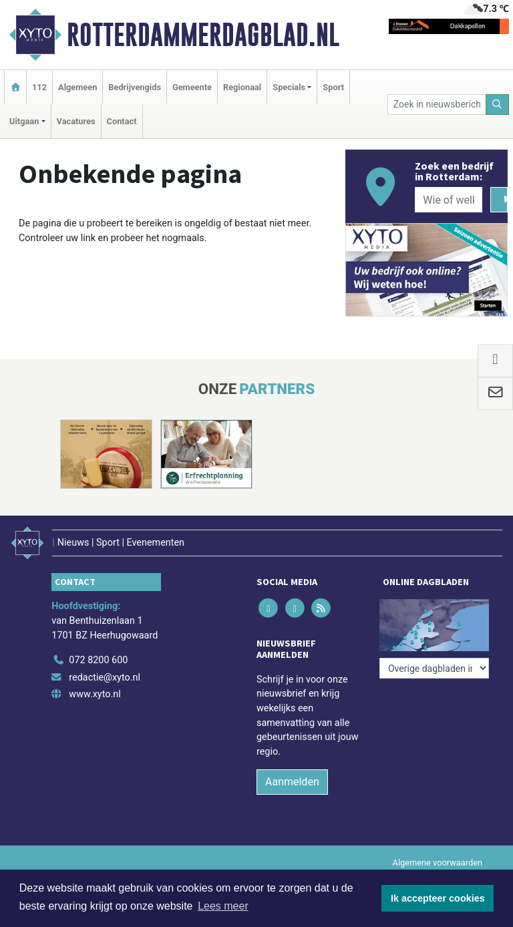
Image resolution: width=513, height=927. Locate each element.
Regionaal (242, 87)
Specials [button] (289, 87)
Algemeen (77, 87)
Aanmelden (292, 781)
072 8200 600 (98, 660)
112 (39, 87)
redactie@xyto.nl (104, 677)
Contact (122, 121)
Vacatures (76, 121)
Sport (333, 87)
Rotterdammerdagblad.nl (203, 35)
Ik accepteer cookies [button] (438, 898)
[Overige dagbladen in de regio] (434, 668)
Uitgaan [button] (24, 121)
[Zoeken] (498, 104)
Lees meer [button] (223, 906)
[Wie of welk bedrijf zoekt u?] (448, 199)
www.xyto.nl (94, 694)
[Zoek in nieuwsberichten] (436, 104)
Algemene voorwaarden (437, 863)
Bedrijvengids (134, 87)
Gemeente (192, 87)
